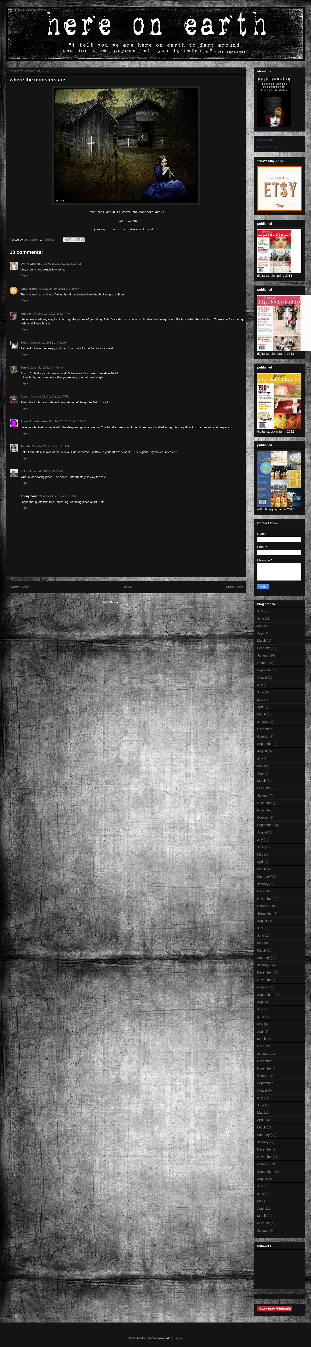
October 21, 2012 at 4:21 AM (48, 342)
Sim (23, 367)
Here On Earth (265, 139)
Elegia (24, 342)
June (260, 618)
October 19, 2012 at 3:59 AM (60, 288)
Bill (22, 471)
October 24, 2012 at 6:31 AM (44, 471)
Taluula (25, 446)
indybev (26, 313)
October (262, 663)
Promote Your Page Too (270, 147)
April (260, 633)
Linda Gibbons (30, 288)
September (265, 670)
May (260, 626)
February (263, 648)
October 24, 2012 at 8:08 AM (57, 496)
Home (127, 587)
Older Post (234, 587)
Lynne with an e (31, 263)
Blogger (178, 1338)
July (260, 611)
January (262, 655)
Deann (24, 396)
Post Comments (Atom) (135, 601)
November (264, 810)
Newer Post (19, 587)
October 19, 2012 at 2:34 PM (51, 313)
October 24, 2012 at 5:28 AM (50, 446)
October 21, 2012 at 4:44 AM (45, 367)
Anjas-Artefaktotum (34, 421)
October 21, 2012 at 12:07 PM (50, 396)
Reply (24, 275)
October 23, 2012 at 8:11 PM (67, 421)
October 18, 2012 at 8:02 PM (62, 263)
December (264, 729)
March (261, 640)
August (262, 677)
